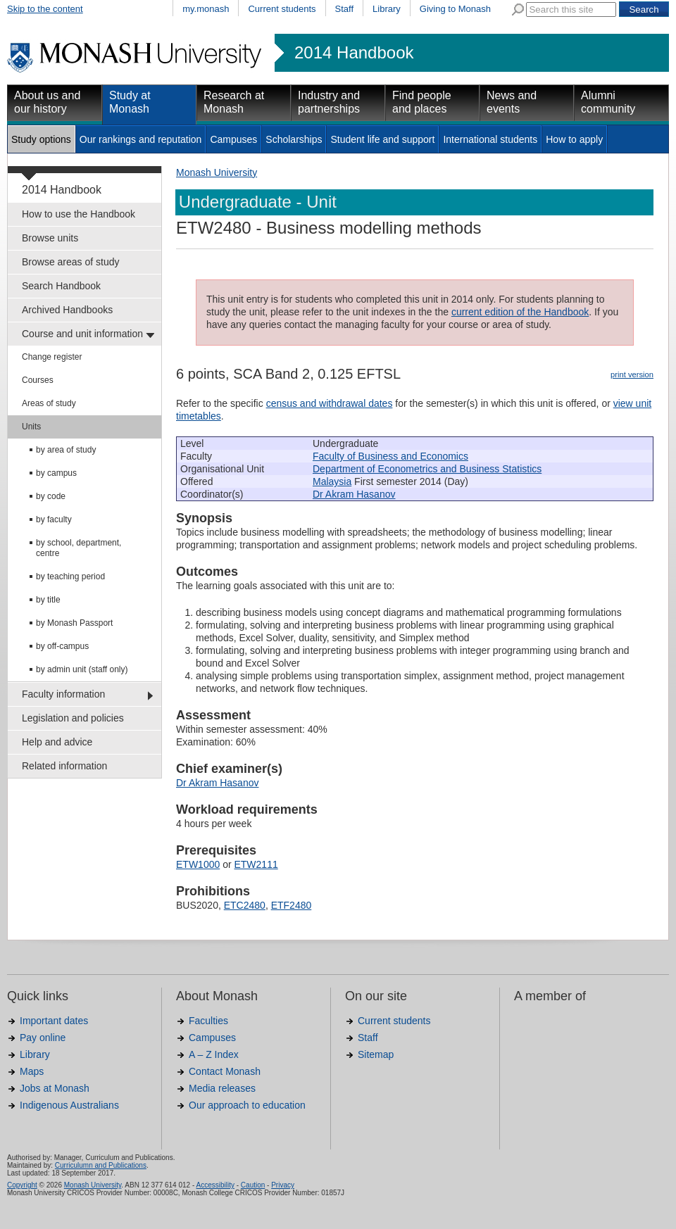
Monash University (216, 172)
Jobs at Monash (54, 1088)
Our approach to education (247, 1105)
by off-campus (62, 646)
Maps (32, 1071)
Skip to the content (45, 9)
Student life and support (382, 139)
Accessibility (215, 1185)
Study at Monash (130, 102)
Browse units (50, 238)
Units (31, 426)
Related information (64, 765)
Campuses (233, 139)
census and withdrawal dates (329, 403)
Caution (253, 1185)
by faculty (54, 519)
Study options (41, 139)
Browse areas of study (71, 261)
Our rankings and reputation (141, 139)
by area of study (66, 450)
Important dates (54, 1020)
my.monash (205, 9)
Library (387, 9)
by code (50, 496)
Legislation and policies (73, 718)
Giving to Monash (455, 9)
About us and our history (47, 102)
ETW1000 (198, 864)
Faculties (208, 1020)
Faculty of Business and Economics (390, 456)
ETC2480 (244, 905)
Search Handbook (61, 285)
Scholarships (293, 139)
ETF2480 (291, 905)
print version (632, 374)
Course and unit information (82, 333)
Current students (281, 9)
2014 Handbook (353, 52)
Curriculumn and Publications (100, 1165)
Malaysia (332, 481)
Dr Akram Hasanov (354, 494)
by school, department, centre (78, 548)
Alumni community (608, 102)
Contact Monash (225, 1071)
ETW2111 (255, 864)
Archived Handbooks (67, 309)
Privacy (282, 1185)
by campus (56, 473)
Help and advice (57, 742)
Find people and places (421, 102)
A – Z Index (214, 1054)
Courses (38, 380)
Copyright (22, 1185)
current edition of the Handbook (520, 311)
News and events (512, 102)
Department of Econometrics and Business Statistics (427, 468)
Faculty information (63, 694)
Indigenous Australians (69, 1105)
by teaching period (70, 576)
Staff (344, 9)
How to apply (574, 139)
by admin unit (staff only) (82, 669)
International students (490, 139)
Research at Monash (234, 102)
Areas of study (49, 403)
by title (48, 600)
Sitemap (376, 1054)
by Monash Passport (74, 623)
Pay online (42, 1037)
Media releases (222, 1088)
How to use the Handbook (78, 214)
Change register (52, 357)
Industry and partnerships (329, 102)
